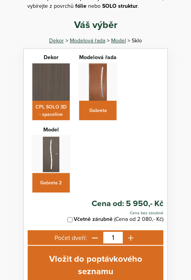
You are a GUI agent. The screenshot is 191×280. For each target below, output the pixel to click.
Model (118, 40)
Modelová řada (87, 40)
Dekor (56, 40)
